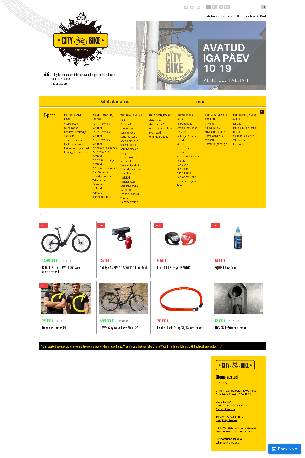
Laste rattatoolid (74, 144)
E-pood (200, 101)
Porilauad (182, 165)
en (214, 7)
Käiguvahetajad (129, 149)
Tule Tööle (250, 16)
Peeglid (181, 160)
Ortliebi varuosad (187, 128)
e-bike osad (71, 123)
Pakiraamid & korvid (189, 156)
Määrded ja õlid (158, 124)
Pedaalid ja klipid (130, 165)
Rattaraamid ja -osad (76, 148)
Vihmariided (240, 140)
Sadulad (125, 177)
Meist (263, 16)
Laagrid (124, 153)
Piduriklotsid (127, 173)
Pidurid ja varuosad (131, 169)
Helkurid (182, 132)
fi (221, 7)
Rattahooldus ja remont (116, 101)
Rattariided (239, 144)
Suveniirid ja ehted (216, 132)
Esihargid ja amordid (76, 152)
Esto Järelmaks (214, 16)
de (227, 7)
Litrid (123, 120)
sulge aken (262, 112)
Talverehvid (99, 180)
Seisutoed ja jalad (187, 181)
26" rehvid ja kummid (104, 148)
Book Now (287, 449)
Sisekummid (99, 184)
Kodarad (125, 124)
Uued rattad (71, 128)
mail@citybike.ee (226, 420)
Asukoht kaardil (225, 409)
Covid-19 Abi (233, 16)
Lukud (180, 140)
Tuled (180, 185)
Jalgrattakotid (184, 123)
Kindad (237, 123)
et (208, 7)
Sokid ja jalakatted (243, 136)
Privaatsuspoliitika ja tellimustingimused (229, 440)
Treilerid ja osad (73, 140)
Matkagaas (155, 120)
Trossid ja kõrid (129, 194)
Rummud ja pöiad (102, 197)
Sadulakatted (128, 181)
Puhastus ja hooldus (160, 128)
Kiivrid (180, 144)
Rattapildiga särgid (216, 144)
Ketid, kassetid (128, 136)
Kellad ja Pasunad (187, 136)
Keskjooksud (127, 132)
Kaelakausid (127, 128)
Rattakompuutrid (187, 177)
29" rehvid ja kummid (104, 168)
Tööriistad (155, 132)
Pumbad (97, 192)
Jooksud (97, 188)
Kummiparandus (158, 136)
